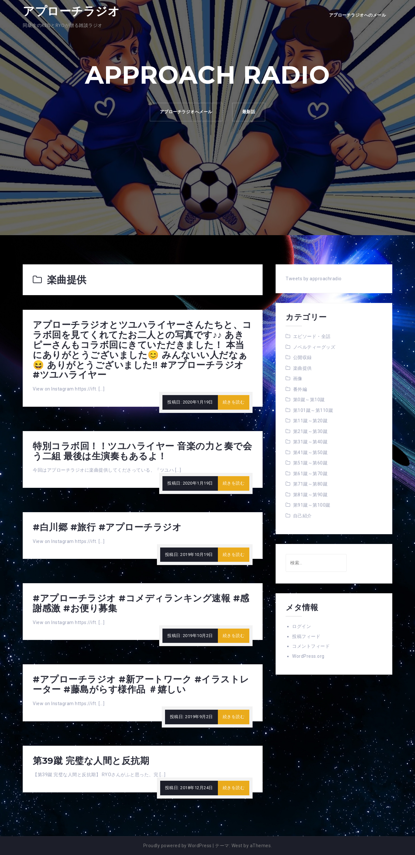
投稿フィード (306, 636)
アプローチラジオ (71, 11)
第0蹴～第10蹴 (309, 399)
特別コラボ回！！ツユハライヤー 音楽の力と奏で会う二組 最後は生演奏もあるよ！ (142, 451)
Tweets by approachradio (314, 278)
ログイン (301, 626)
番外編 (300, 389)
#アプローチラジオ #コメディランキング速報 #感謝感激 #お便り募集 (141, 603)
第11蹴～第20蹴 (310, 420)
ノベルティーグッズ (314, 347)
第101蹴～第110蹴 (313, 410)
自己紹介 (302, 515)
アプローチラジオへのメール (357, 15)
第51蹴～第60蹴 (310, 462)
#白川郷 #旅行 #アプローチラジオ (107, 527)
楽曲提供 (302, 368)
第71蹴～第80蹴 (310, 484)
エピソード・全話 (312, 336)
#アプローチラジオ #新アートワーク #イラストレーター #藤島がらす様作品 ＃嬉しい (141, 684)
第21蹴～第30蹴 (310, 431)
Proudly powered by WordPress (177, 845)
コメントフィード (311, 646)
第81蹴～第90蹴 (310, 494)
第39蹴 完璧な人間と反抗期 (91, 760)
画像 (297, 378)
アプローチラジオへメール (186, 111)
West (237, 845)
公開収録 (302, 357)
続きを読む (234, 402)
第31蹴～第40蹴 (310, 441)
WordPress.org (308, 656)
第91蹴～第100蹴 (311, 505)
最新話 (248, 111)
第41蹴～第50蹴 (310, 452)
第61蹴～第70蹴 (310, 473)
